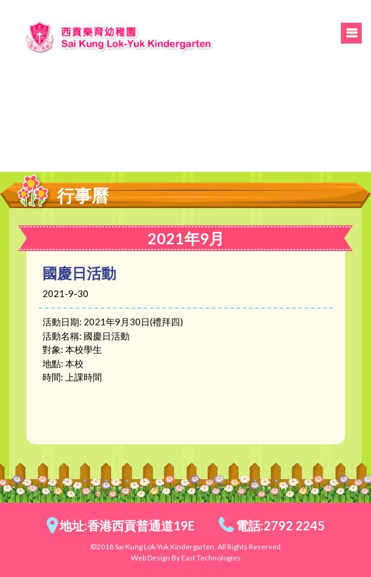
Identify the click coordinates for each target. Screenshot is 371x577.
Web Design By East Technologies (186, 557)
